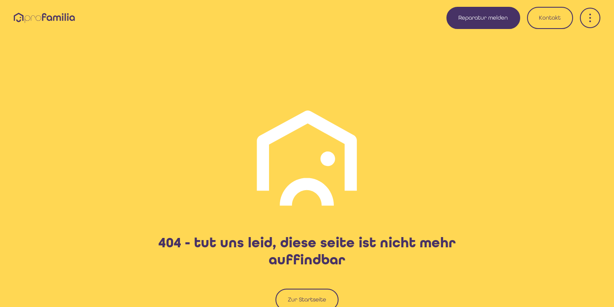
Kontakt (550, 17)
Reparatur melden (483, 17)
